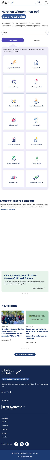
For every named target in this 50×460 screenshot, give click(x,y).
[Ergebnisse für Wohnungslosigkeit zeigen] (13, 159)
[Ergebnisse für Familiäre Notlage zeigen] (36, 140)
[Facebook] (16, 444)
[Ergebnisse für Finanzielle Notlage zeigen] (36, 178)
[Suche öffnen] (25, 32)
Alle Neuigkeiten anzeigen (25, 354)
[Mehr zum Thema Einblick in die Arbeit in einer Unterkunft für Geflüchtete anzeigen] (39, 288)
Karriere (4, 433)
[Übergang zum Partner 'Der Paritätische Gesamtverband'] (13, 407)
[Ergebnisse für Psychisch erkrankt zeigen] (13, 64)
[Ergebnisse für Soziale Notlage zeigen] (13, 83)
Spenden (35, 453)
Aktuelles (5, 422)
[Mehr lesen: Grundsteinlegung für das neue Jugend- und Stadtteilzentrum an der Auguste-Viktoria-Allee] (13, 326)
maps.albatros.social (7, 209)
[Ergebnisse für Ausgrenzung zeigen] (13, 178)
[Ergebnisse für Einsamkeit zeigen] (36, 121)
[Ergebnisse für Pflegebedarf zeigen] (13, 121)
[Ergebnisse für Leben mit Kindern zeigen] (13, 102)
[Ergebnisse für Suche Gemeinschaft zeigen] (36, 102)
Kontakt (4, 437)
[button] (25, 293)
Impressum (15, 453)
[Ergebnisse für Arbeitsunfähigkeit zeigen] (13, 140)
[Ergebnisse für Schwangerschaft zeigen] (36, 83)
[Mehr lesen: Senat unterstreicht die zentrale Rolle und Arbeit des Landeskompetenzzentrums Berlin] (37, 327)
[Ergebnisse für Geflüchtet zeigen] (36, 64)
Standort (37, 40)
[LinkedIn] (27, 444)
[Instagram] (22, 444)
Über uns (5, 429)
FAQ (30, 453)
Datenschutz (23, 453)
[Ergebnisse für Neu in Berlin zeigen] (36, 159)
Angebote (5, 426)
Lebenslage (13, 40)
